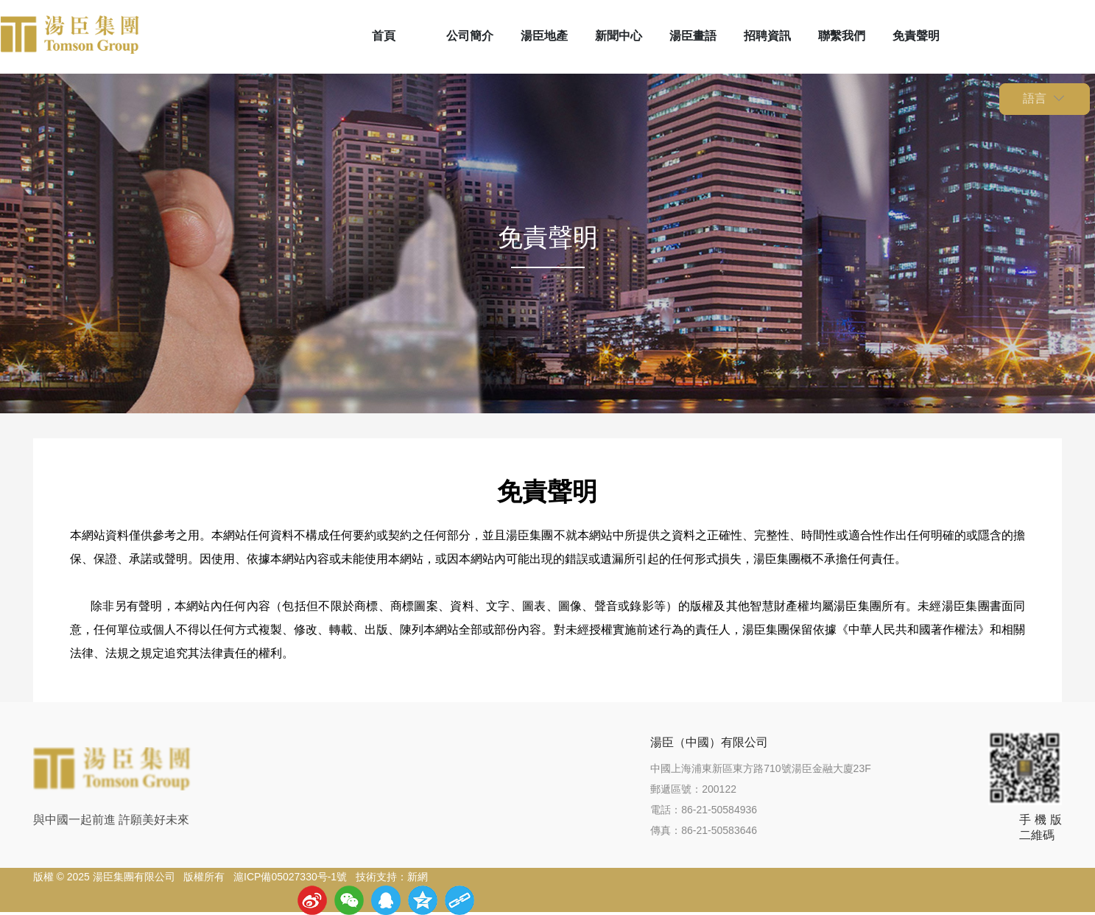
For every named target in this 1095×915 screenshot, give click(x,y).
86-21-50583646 (719, 830)
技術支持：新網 (392, 877)
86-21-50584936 (719, 810)
